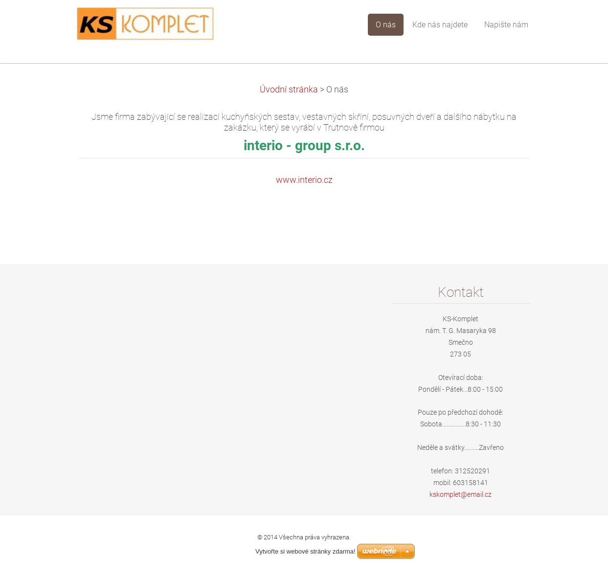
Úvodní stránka (289, 89)
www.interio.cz (304, 180)
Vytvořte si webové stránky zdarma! (305, 551)
